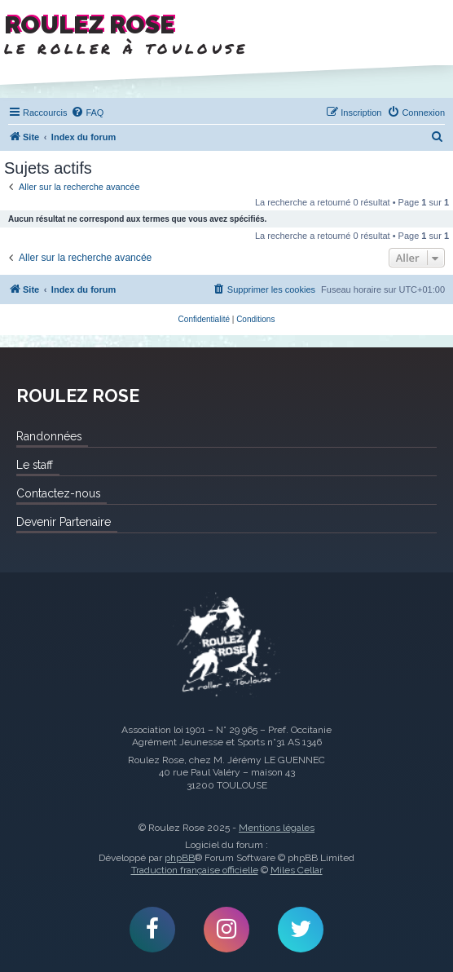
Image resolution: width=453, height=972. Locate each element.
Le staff (34, 464)
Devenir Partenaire (63, 521)
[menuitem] (87, 112)
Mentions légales (276, 827)
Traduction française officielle (194, 870)
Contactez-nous (58, 493)
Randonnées (48, 436)
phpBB (180, 858)
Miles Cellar (296, 870)
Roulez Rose (226, 646)
